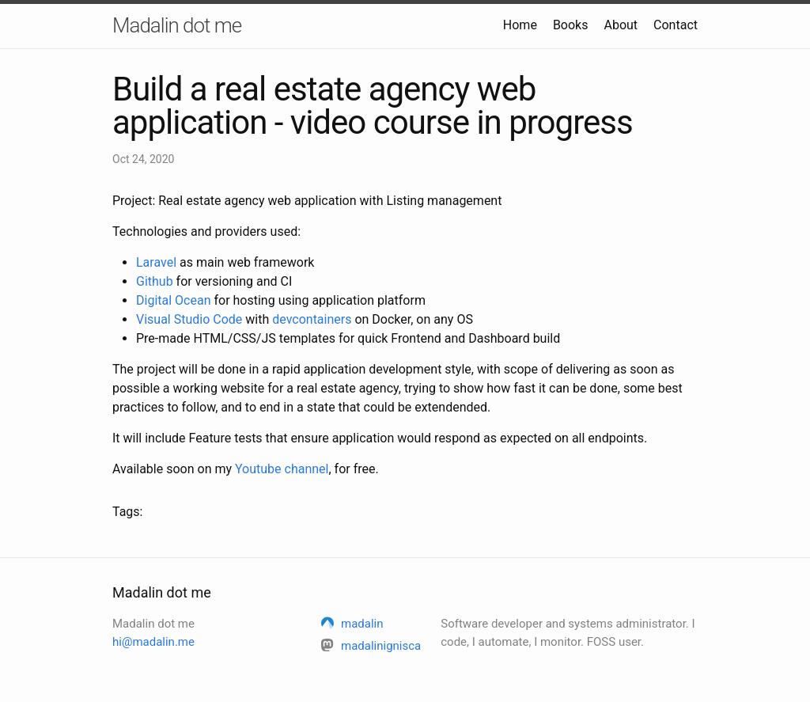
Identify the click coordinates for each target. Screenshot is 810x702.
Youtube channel (281, 468)
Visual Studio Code (189, 319)
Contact (675, 24)
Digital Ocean (173, 300)
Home (520, 24)
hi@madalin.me (153, 642)
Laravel (156, 262)
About (621, 24)
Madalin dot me (176, 25)
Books (571, 24)
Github (154, 281)
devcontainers (311, 319)
